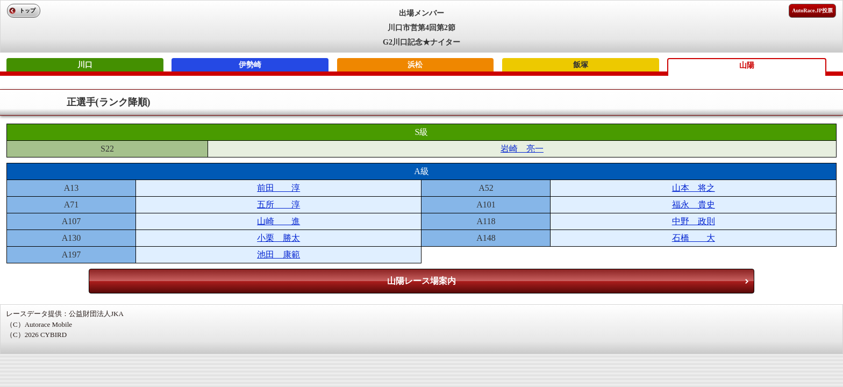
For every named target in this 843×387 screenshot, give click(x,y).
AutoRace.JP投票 (812, 10)
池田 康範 (278, 254)
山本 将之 (693, 187)
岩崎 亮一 (522, 148)
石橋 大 (693, 237)
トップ (27, 10)
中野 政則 (693, 221)
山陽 (746, 65)
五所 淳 (278, 204)
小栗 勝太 (278, 237)
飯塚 (580, 65)
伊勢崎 (250, 65)
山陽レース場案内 (421, 280)
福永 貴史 (693, 204)
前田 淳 (278, 187)
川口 (84, 65)
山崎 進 (278, 221)
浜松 (415, 65)
